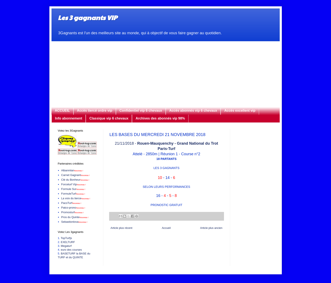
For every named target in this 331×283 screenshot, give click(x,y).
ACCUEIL (62, 110)
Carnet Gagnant (75, 175)
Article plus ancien (211, 227)
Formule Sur (73, 189)
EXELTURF (68, 242)
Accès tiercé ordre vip (94, 110)
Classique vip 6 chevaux (108, 118)
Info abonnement (68, 118)
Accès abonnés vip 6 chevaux (193, 110)
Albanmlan (72, 170)
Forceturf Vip (73, 184)
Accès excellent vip (239, 110)
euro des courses (71, 249)
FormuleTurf (73, 193)
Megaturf (66, 245)
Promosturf (72, 212)
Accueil (166, 227)
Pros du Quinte (74, 217)
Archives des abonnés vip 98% (160, 118)
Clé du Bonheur (75, 179)
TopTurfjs (66, 238)
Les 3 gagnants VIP (87, 17)
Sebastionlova (74, 221)
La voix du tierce (75, 198)
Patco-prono (73, 207)
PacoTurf (71, 203)
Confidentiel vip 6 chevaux (140, 110)
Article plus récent (121, 227)
